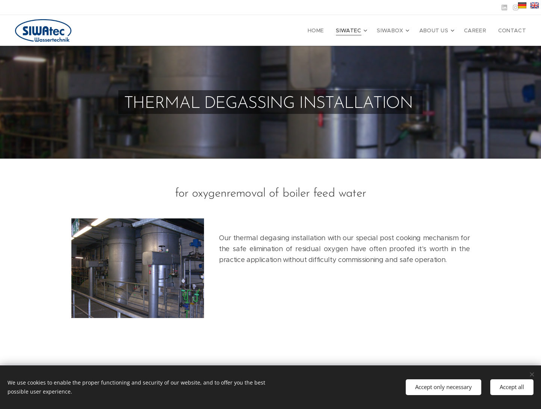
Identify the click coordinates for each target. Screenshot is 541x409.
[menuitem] (328, 30)
